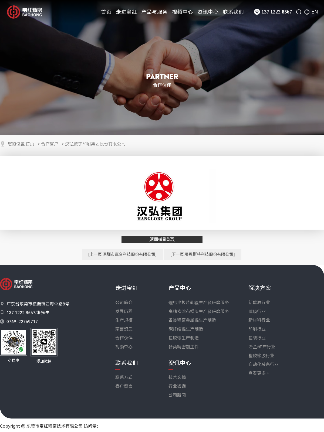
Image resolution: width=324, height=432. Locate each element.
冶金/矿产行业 (261, 346)
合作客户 (49, 144)
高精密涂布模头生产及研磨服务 (198, 311)
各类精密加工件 (183, 346)
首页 (106, 12)
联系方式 (124, 377)
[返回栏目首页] (162, 239)
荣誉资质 (124, 329)
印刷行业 (257, 329)
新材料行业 (259, 320)
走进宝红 (126, 12)
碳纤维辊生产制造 (185, 329)
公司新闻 (177, 395)
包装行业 (257, 338)
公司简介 (124, 302)
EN (314, 11)
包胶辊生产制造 (183, 338)
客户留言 (124, 386)
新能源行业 (259, 302)
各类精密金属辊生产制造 (192, 320)
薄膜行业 (257, 311)
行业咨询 (177, 386)
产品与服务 (154, 12)
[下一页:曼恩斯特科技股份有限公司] (203, 254)
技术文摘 (177, 377)
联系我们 (233, 12)
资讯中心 (207, 12)
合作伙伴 (124, 338)
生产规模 (124, 320)
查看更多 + (258, 373)
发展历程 (124, 311)
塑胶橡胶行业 (261, 355)
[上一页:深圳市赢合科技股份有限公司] (122, 254)
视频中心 (182, 12)
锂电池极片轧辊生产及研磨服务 (198, 302)
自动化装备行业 (263, 364)
